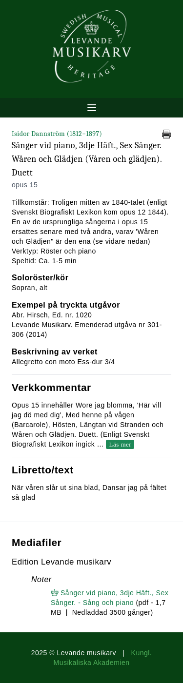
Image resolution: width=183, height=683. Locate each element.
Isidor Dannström (57, 134)
